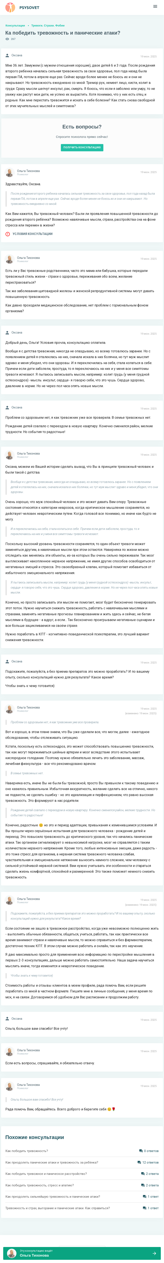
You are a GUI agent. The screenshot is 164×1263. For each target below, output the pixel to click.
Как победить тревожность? (26, 1151)
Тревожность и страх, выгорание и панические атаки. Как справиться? (57, 1208)
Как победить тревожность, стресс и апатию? (39, 1185)
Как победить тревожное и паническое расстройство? (46, 1174)
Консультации (15, 25)
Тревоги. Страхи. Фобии (47, 25)
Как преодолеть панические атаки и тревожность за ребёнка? (51, 1162)
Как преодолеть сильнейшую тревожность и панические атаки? (52, 1197)
